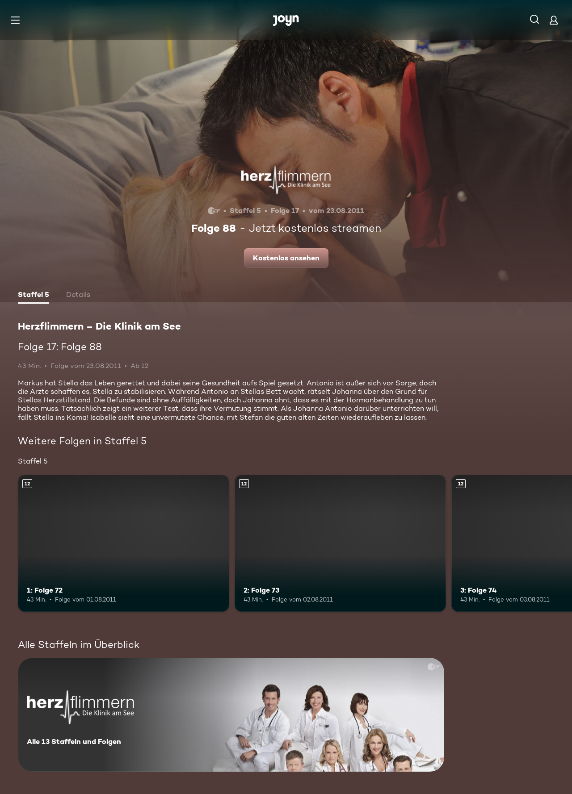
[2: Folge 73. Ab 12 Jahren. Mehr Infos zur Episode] (340, 543)
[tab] (33, 296)
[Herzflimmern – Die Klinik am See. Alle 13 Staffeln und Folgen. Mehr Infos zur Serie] (231, 715)
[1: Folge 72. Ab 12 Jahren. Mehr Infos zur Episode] (123, 543)
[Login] (553, 20)
